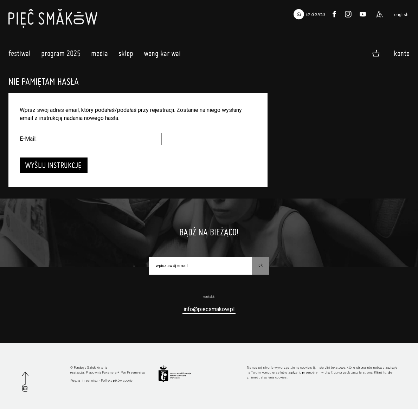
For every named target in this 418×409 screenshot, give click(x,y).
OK (260, 265)
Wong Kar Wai (162, 55)
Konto (402, 53)
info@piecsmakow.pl (209, 309)
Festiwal (19, 55)
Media (99, 55)
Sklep (125, 55)
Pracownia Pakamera (101, 372)
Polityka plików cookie (117, 380)
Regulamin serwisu (84, 380)
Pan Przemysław (133, 372)
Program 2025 (61, 55)
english (401, 14)
